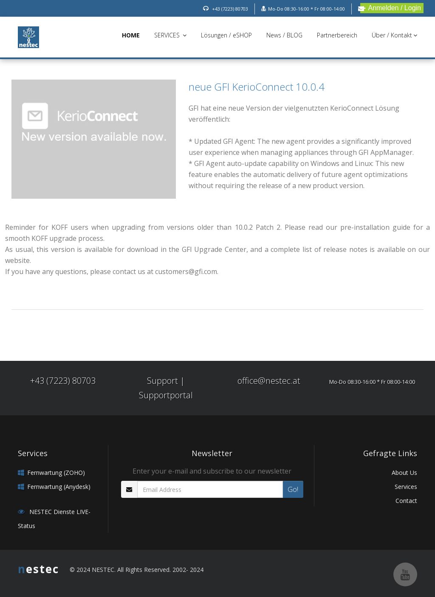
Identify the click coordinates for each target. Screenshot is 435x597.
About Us (404, 472)
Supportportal (166, 395)
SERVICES (170, 35)
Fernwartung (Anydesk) (58, 487)
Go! (293, 489)
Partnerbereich (337, 35)
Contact (406, 501)
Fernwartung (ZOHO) (56, 472)
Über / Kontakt (394, 35)
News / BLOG (284, 35)
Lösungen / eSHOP (226, 35)
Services (406, 487)
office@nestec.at (268, 380)
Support (162, 380)
